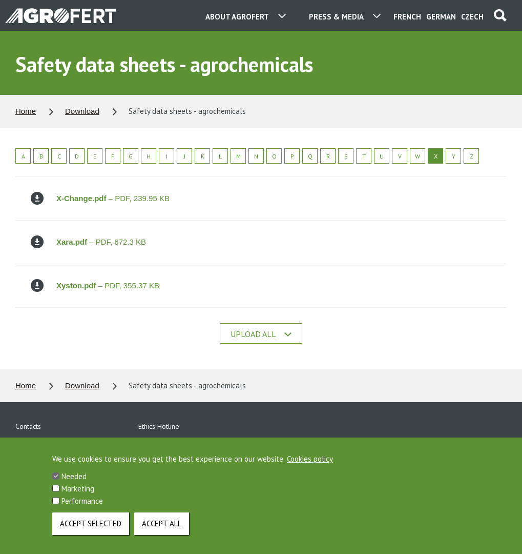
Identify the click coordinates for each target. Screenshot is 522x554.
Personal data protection (53, 443)
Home (25, 111)
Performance (82, 508)
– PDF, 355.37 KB (95, 285)
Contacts (28, 426)
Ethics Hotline (158, 426)
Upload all (261, 334)
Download (82, 111)
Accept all (161, 531)
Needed (74, 483)
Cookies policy (310, 466)
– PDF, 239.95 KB (100, 198)
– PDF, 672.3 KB (88, 241)
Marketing (77, 496)
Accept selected (90, 531)
